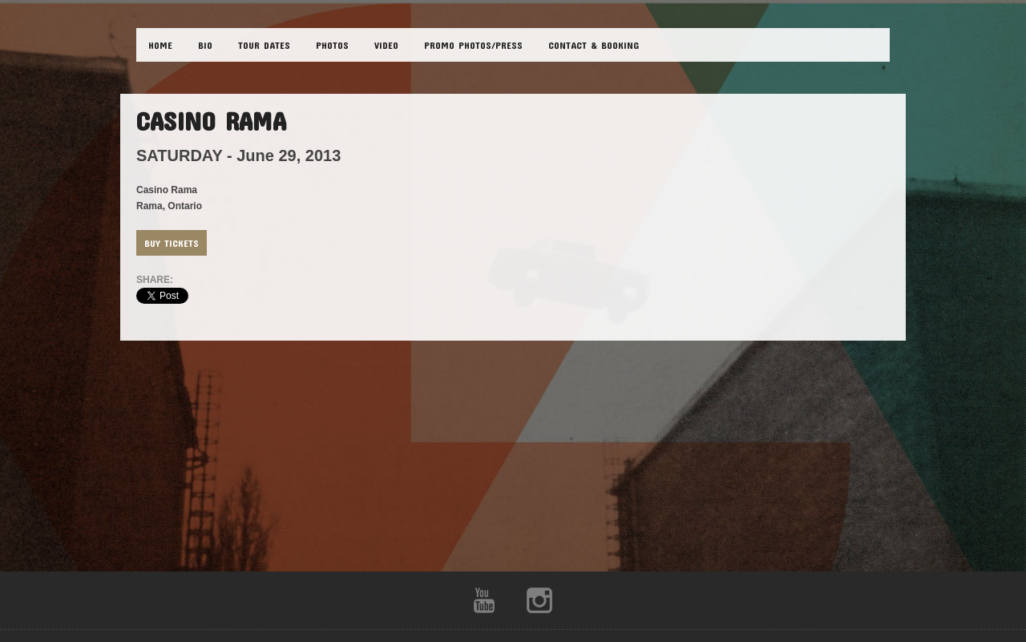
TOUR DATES (264, 44)
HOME (160, 44)
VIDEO (386, 44)
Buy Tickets (171, 242)
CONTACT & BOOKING (593, 44)
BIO (205, 44)
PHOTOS (332, 44)
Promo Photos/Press (473, 44)
